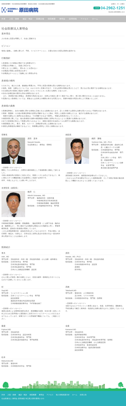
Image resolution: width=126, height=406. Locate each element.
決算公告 (83, 395)
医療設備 (40, 19)
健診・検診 (27, 19)
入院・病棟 (14, 19)
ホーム (95, 19)
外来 (3, 19)
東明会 (62, 19)
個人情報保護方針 (63, 395)
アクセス (84, 19)
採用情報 (73, 19)
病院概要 (52, 19)
